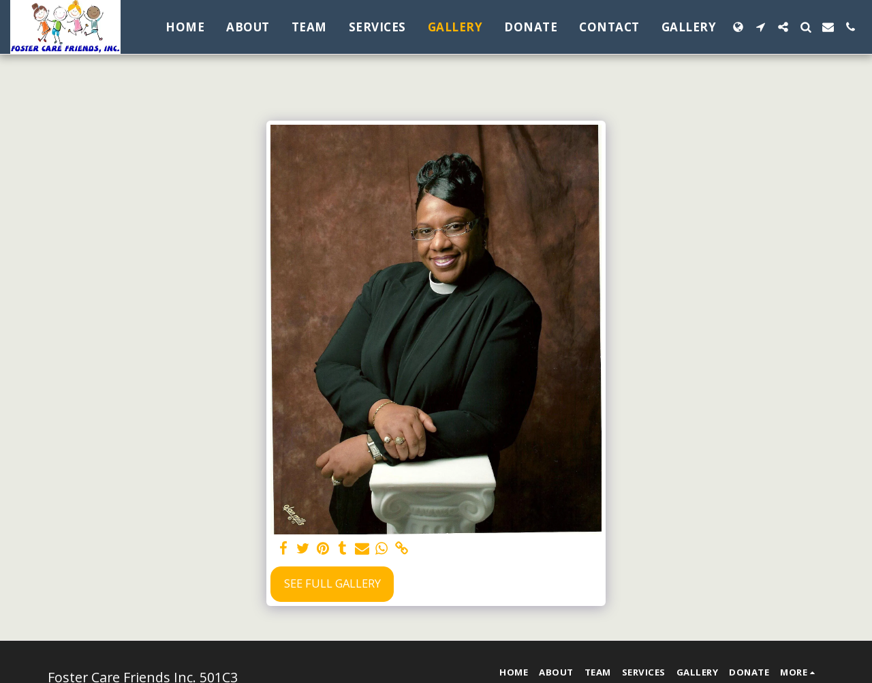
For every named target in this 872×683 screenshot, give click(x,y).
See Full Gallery (332, 583)
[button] (760, 27)
